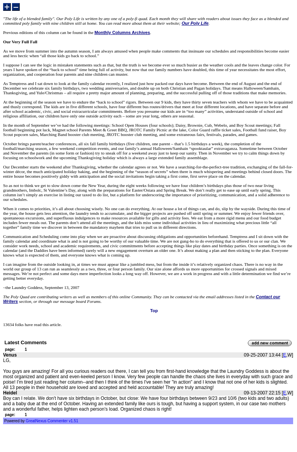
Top (154, 310)
